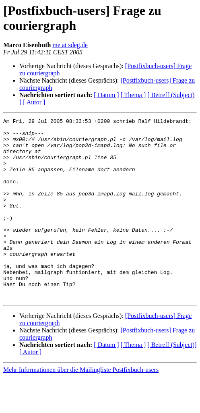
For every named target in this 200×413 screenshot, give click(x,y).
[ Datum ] (106, 94)
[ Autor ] (34, 102)
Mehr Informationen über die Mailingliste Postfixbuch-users (81, 406)
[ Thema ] (133, 94)
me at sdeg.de (70, 45)
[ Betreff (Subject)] (171, 381)
